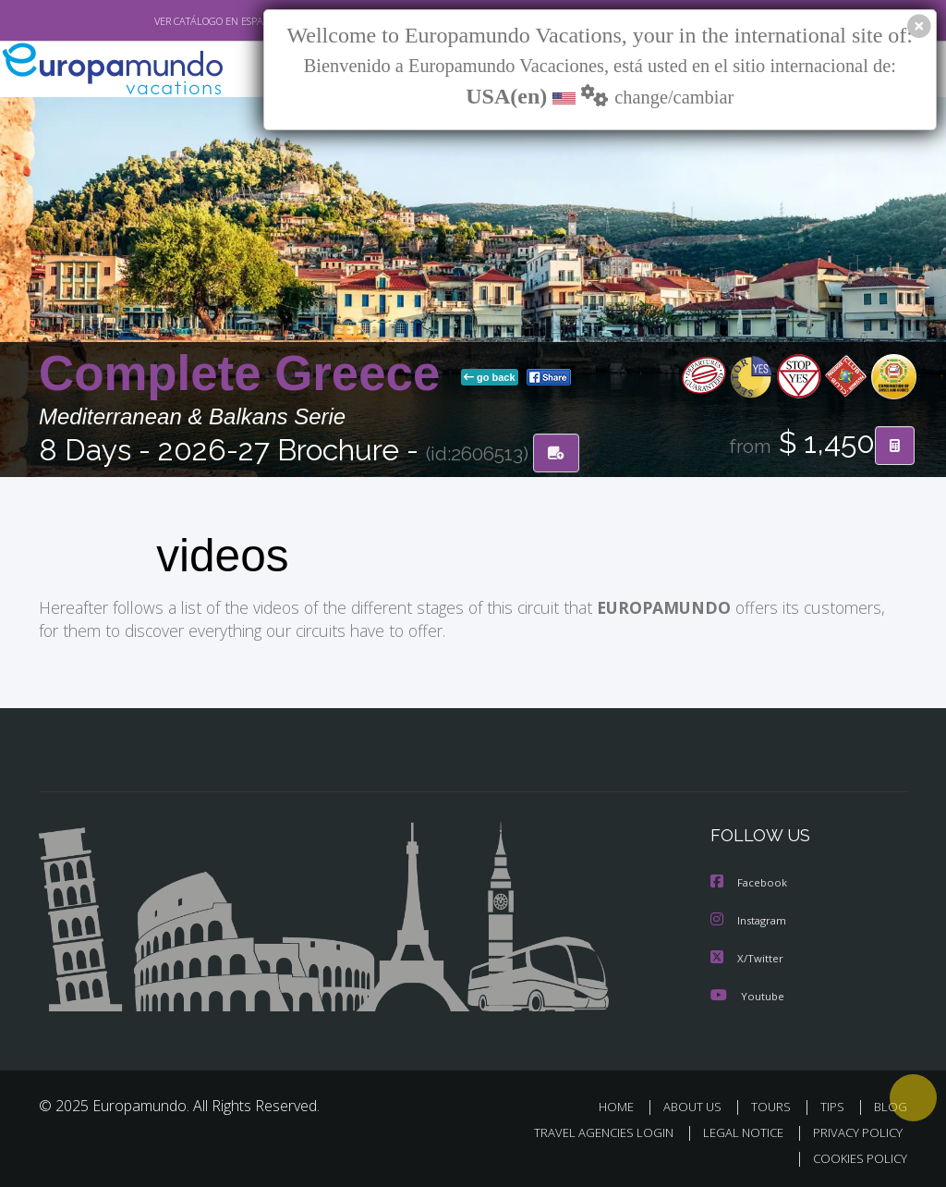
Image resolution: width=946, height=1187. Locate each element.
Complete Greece (246, 374)
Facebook (750, 881)
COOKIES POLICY (856, 1156)
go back (489, 378)
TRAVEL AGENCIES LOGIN (590, 1129)
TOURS (774, 1103)
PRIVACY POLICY (853, 1129)
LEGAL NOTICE (734, 1129)
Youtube (747, 992)
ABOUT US (697, 1103)
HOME (623, 1103)
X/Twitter (747, 955)
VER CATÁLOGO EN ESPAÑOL (176, 21)
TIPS (834, 1103)
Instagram (750, 918)
